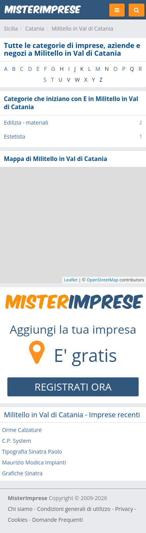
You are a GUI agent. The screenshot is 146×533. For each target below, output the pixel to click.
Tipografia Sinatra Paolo (32, 451)
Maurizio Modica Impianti (34, 462)
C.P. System (16, 440)
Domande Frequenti (57, 519)
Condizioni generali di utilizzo (74, 508)
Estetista (14, 136)
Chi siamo (20, 508)
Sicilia (11, 28)
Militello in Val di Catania (82, 28)
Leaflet (71, 280)
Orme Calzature (22, 430)
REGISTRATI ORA (73, 387)
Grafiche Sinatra (22, 473)
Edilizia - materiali (26, 122)
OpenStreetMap (103, 280)
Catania (34, 28)
